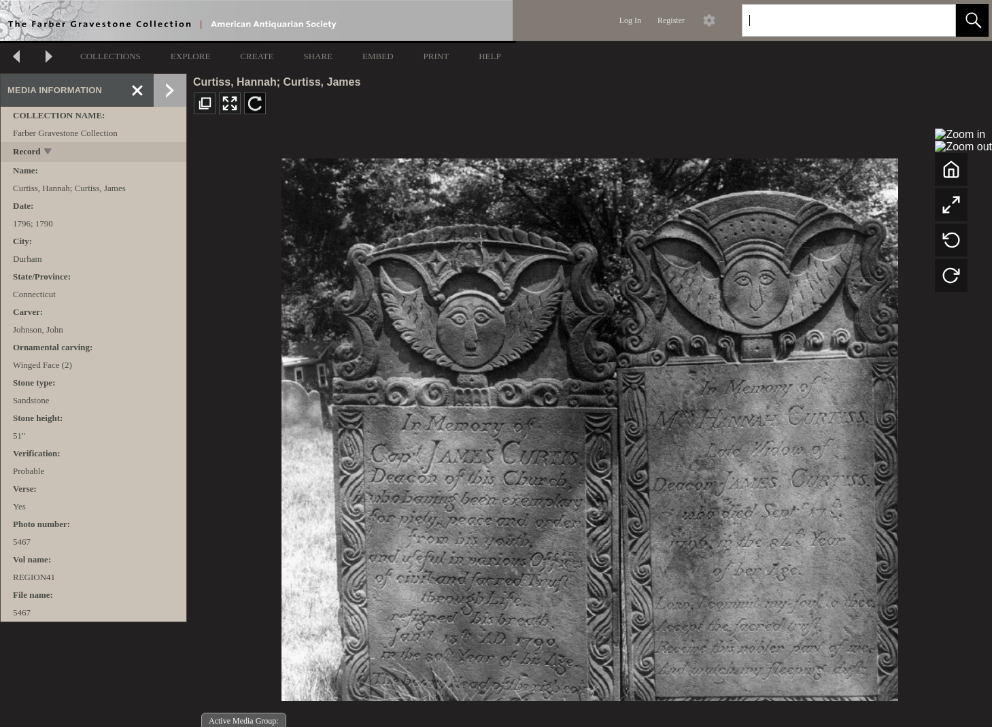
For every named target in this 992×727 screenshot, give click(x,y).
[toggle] (49, 153)
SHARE (317, 56)
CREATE (256, 56)
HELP (490, 56)
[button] (972, 20)
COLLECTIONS (110, 56)
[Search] (833, 20)
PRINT (436, 56)
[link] (934, 20)
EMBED (378, 56)
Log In (630, 20)
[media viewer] (589, 426)
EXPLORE (191, 56)
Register (671, 20)
